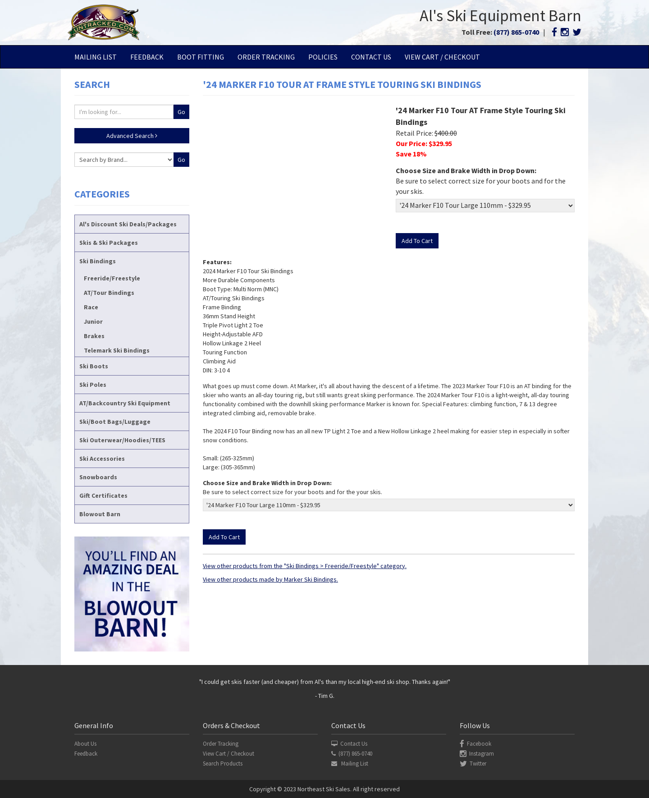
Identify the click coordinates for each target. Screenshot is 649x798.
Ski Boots (93, 366)
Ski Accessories (102, 458)
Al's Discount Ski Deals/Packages (128, 224)
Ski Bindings (97, 261)
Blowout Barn (99, 514)
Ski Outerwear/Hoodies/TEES (122, 440)
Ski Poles (92, 385)
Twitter (473, 763)
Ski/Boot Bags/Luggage (115, 421)
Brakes (94, 336)
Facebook (475, 744)
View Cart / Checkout (442, 56)
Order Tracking (266, 56)
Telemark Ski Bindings (117, 350)
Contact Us (371, 56)
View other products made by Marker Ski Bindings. (270, 579)
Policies (323, 56)
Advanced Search (131, 136)
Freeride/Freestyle (112, 278)
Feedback (147, 56)
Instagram (477, 753)
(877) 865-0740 (516, 32)
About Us (85, 744)
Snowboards (98, 477)
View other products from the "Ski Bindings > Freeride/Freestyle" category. (305, 566)
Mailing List (95, 56)
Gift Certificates (103, 495)
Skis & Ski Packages (108, 242)
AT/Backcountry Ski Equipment (124, 403)
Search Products (222, 763)
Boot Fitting (200, 56)
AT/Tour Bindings (109, 293)
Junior (93, 321)
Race (91, 307)
